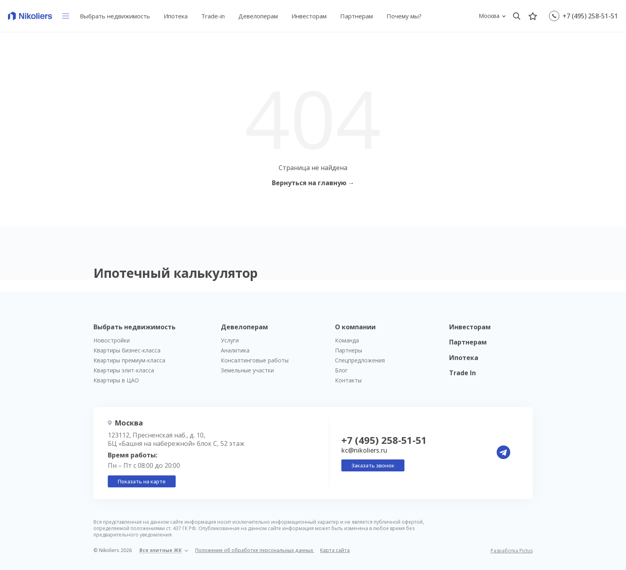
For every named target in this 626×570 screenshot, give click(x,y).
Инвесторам (309, 16)
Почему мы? (404, 16)
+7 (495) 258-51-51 (590, 16)
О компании (355, 327)
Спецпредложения (360, 360)
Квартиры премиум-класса (129, 360)
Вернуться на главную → (313, 182)
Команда (347, 340)
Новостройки (111, 340)
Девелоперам (258, 16)
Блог (341, 370)
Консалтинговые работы (255, 360)
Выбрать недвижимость (115, 16)
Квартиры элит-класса (123, 370)
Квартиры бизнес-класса (126, 350)
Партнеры (348, 350)
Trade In (462, 372)
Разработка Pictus (512, 550)
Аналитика (235, 350)
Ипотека (176, 16)
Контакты (348, 380)
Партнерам (356, 16)
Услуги (230, 340)
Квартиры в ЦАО (116, 380)
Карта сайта (335, 550)
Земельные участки (247, 370)
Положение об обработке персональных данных (254, 550)
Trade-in (213, 16)
